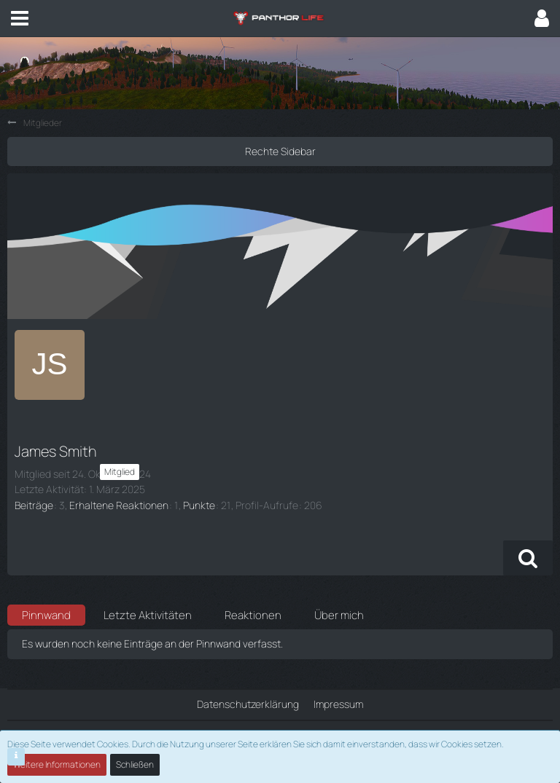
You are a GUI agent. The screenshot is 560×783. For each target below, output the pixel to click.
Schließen (135, 764)
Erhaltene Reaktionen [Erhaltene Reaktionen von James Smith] (118, 505)
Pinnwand (46, 615)
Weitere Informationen (57, 764)
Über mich (339, 615)
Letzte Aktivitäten (148, 615)
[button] (19, 18)
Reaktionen (253, 615)
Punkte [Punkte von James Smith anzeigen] (199, 505)
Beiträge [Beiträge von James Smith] (34, 505)
